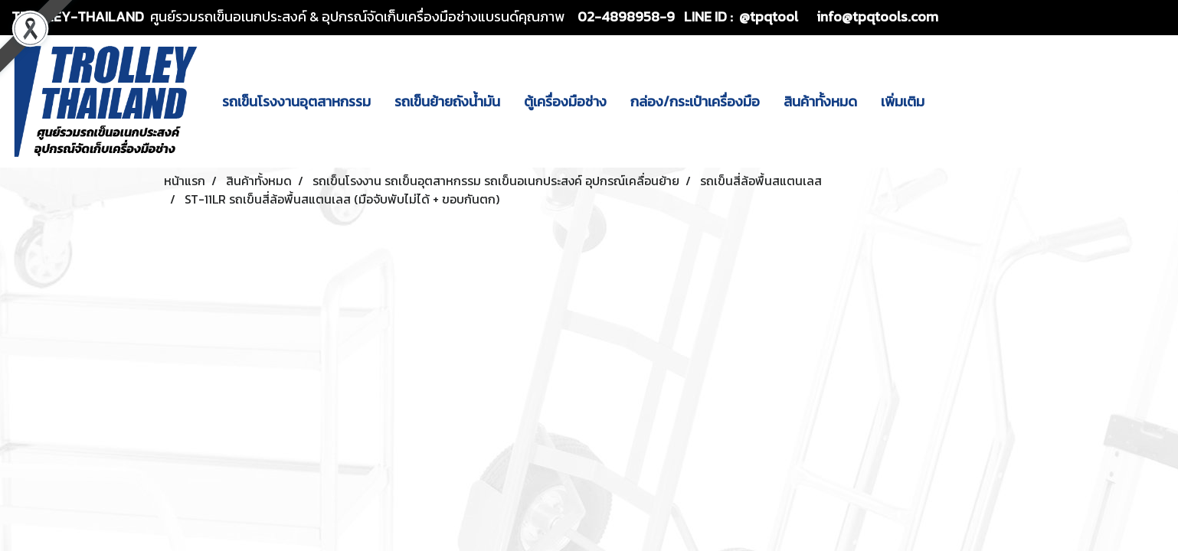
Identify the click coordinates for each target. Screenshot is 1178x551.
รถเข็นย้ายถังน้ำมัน (447, 101)
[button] (950, 101)
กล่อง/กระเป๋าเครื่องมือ (695, 101)
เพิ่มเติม (902, 101)
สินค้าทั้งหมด (820, 101)
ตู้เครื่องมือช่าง (565, 101)
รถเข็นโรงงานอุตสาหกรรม (296, 101)
